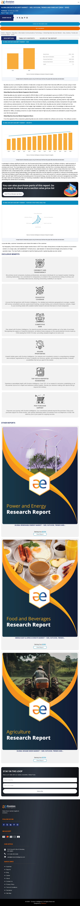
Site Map (8, 893)
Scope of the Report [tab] (48, 38)
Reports (8, 33)
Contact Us (9, 881)
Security (14, 33)
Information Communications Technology (30, 33)
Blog (7, 872)
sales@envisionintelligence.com (16, 857)
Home (3, 33)
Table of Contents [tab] (27, 38)
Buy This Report (40, 28)
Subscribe (40, 791)
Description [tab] (9, 38)
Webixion (43, 903)
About (8, 878)
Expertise (8, 866)
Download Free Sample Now (40, 23)
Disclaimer (9, 890)
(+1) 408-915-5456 (12, 854)
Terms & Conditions (11, 887)
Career (8, 875)
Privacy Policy (10, 884)
